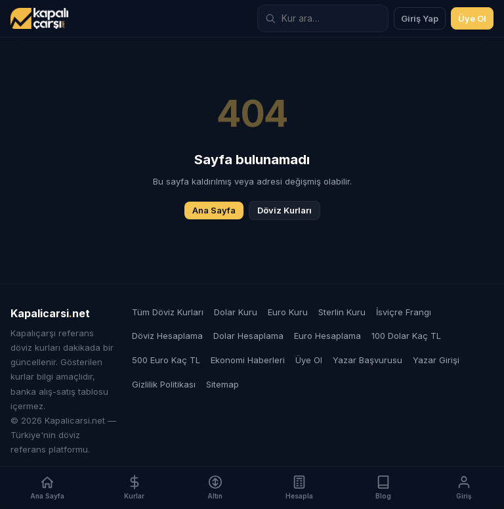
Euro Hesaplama (327, 335)
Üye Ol (472, 18)
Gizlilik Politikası (164, 384)
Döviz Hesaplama (167, 335)
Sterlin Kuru (342, 312)
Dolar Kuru (235, 312)
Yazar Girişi (436, 360)
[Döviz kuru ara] (322, 18)
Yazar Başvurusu (367, 360)
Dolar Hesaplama (248, 335)
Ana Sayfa (214, 210)
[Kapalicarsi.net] (39, 18)
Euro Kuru (288, 312)
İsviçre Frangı (403, 312)
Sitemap (222, 384)
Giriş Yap (419, 18)
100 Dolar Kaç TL (406, 335)
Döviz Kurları (284, 210)
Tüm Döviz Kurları (167, 312)
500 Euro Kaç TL (166, 360)
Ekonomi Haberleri (248, 360)
